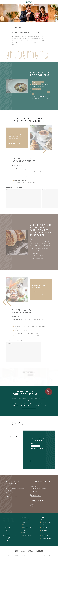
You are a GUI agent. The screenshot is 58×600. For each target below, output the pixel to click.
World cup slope (27, 555)
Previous (9, 205)
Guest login (45, 553)
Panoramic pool (27, 550)
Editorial (26, 578)
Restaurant (30, 397)
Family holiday (27, 558)
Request (25, 432)
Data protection (31, 578)
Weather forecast (46, 545)
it (9, 1)
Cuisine (25, 553)
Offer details (35, 483)
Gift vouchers (45, 555)
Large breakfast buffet (38, 93)
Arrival (43, 547)
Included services (46, 561)
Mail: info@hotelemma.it (10, 561)
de (8, 1)
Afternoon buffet (36, 95)
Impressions (45, 558)
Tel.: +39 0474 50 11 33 (9, 559)
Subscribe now (35, 518)
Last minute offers (12, 519)
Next (19, 205)
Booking (32, 432)
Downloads (45, 550)
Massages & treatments (29, 547)
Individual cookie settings (38, 578)
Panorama (25, 545)
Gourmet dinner (36, 100)
